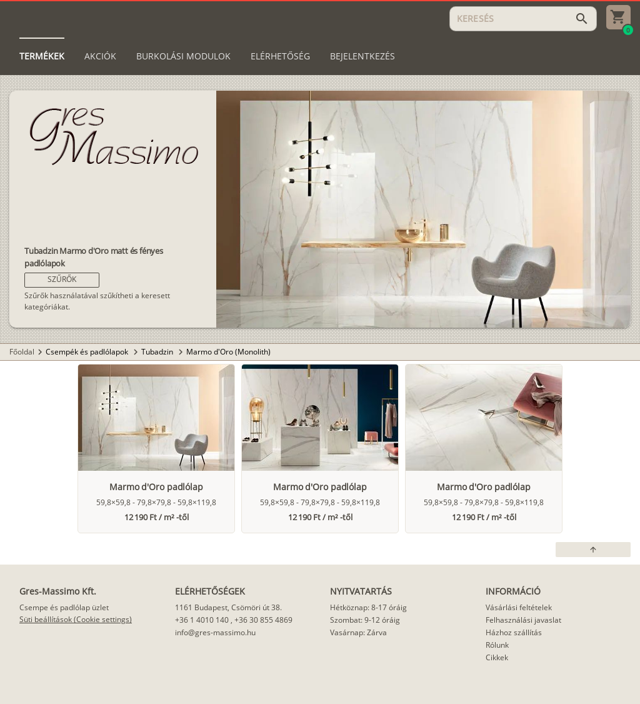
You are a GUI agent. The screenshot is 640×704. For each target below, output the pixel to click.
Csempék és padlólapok (88, 351)
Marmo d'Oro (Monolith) (228, 351)
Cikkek (497, 657)
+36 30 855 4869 (263, 620)
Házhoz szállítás (514, 632)
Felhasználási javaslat (523, 620)
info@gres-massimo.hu (215, 632)
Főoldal (21, 351)
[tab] (41, 56)
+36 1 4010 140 (202, 620)
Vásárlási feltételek (519, 607)
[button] (61, 280)
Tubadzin (158, 351)
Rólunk (497, 645)
